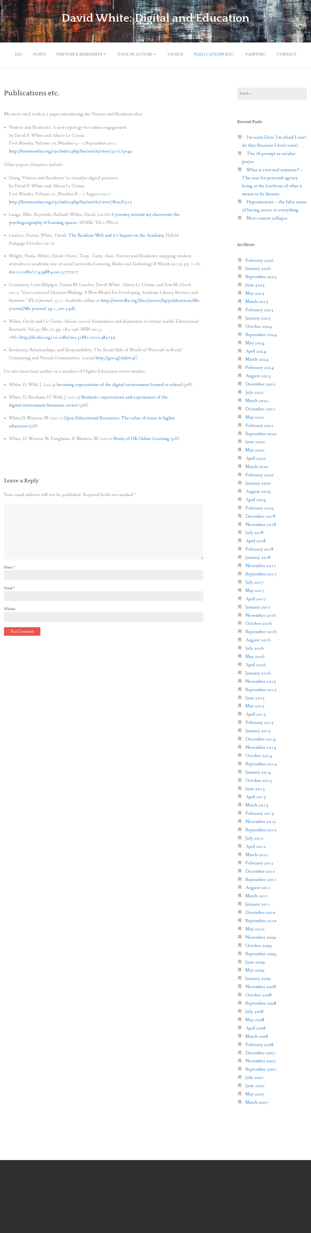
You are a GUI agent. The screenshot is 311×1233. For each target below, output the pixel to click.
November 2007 (260, 1060)
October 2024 (258, 326)
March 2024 (256, 359)
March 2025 (256, 301)
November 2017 (260, 565)
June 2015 (255, 697)
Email (9, 587)
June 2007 (255, 1085)
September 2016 (261, 631)
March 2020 (256, 466)
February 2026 (259, 260)
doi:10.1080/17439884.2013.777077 (44, 271)
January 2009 (258, 978)
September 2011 (261, 879)
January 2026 (258, 268)
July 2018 (254, 532)
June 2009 (255, 961)
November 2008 (260, 986)
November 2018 (260, 524)
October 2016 (258, 623)
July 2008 (254, 1011)
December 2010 (260, 912)
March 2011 (256, 895)
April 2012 (255, 846)
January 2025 (258, 317)
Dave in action (134, 54)
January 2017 (258, 606)
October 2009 (258, 945)
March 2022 (256, 400)
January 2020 (258, 482)
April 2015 (255, 714)
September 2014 (261, 763)
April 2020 (255, 458)
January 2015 (258, 730)
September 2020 (261, 433)
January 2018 (258, 557)
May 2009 (254, 969)
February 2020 (259, 474)
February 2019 (259, 507)
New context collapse (267, 217)
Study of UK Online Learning (141, 438)
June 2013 (255, 788)
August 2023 (258, 375)
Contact (289, 54)
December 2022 (260, 383)
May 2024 (254, 342)
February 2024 (259, 367)
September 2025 (261, 276)
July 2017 (254, 582)
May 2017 (254, 590)
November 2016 (260, 615)
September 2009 (261, 953)
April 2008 (255, 1027)
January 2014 (258, 771)
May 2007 (254, 1093)
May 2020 (254, 449)
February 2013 (259, 813)
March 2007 (256, 1102)
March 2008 (256, 1036)
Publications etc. (215, 54)
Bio (15, 54)
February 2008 (259, 1044)
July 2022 (254, 392)
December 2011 (260, 871)
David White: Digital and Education (155, 18)
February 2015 (259, 722)
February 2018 (259, 548)
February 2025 (259, 309)
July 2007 (254, 1077)
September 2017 (261, 573)
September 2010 (261, 920)
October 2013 (258, 780)
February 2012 (259, 862)
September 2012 (261, 829)
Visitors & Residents (77, 54)
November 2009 (260, 937)
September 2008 (261, 1003)
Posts (36, 54)
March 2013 (256, 804)
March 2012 (256, 854)
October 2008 (258, 994)
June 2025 (255, 284)
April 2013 (255, 796)
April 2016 (255, 664)
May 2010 (254, 928)
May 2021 (254, 416)
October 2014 (258, 755)
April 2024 (255, 351)
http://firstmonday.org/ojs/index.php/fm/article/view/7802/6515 (70, 201)
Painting (258, 54)
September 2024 (261, 334)
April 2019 (255, 499)
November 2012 (260, 821)
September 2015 (261, 689)
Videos (176, 54)
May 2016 (254, 656)
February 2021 (259, 425)
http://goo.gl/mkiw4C (116, 357)
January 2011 (258, 903)
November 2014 (260, 747)
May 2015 (254, 705)
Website (10, 608)
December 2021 (260, 408)
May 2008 (254, 1019)
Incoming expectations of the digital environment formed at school (119, 384)
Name (9, 566)
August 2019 (258, 491)
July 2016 (254, 648)
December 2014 (260, 738)
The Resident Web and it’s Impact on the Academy (117, 235)
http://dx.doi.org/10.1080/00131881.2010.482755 (67, 337)
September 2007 (261, 1069)
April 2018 (255, 540)
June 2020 (255, 441)
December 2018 (260, 516)
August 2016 (258, 639)
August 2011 (258, 887)
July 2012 (254, 837)
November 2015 (260, 681)
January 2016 (258, 672)
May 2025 (254, 293)
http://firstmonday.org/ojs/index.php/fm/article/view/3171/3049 (70, 150)
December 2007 (260, 1052)
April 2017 (255, 598)
